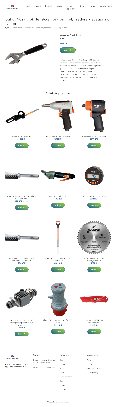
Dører (59, 6)
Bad (28, 6)
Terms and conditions (95, 370)
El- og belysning (71, 8)
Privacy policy (92, 374)
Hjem (7, 29)
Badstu (37, 6)
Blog (89, 361)
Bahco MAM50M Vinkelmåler (94, 197)
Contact (90, 365)
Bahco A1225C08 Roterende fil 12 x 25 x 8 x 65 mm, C (21, 198)
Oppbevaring (105, 6)
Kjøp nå (67, 51)
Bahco (78, 36)
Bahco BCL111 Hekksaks (21, 138)
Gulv (82, 6)
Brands (48, 6)
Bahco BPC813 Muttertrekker (94, 138)
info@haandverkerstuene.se (44, 369)
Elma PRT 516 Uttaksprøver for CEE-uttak (58, 322)
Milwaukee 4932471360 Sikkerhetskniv (94, 322)
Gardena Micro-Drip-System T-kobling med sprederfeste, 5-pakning (21, 323)
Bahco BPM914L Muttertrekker (58, 138)
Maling (92, 6)
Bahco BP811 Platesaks (57, 197)
